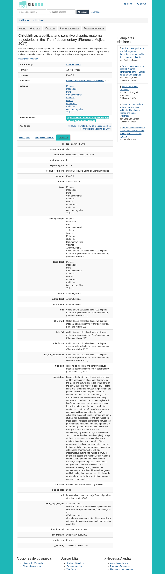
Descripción (24, 137)
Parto (68, 92)
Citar (23, 28)
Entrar (141, 3)
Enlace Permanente (95, 28)
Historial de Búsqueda (33, 563)
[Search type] (61, 11)
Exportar (51, 28)
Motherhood (71, 103)
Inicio (128, 3)
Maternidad (71, 89)
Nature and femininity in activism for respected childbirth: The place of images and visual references (131, 110)
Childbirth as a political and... (32, 20)
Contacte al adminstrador (121, 569)
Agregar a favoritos (70, 28)
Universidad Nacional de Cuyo (97, 129)
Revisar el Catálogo (75, 563)
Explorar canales (74, 566)
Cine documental (74, 95)
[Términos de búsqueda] (31, 11)
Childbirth (70, 106)
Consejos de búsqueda (120, 563)
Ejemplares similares (44, 137)
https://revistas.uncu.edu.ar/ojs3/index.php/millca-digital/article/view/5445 (87, 119)
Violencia (70, 97)
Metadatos (63, 137)
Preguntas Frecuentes (120, 566)
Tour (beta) (71, 569)
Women (69, 100)
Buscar (82, 12)
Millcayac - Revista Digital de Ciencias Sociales (89, 126)
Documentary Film (74, 109)
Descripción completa (28, 59)
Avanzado (96, 12)
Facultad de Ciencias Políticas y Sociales (85, 80)
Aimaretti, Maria (73, 64)
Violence (70, 112)
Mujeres (70, 86)
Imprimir (36, 28)
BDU (22, 4)
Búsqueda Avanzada (32, 566)
